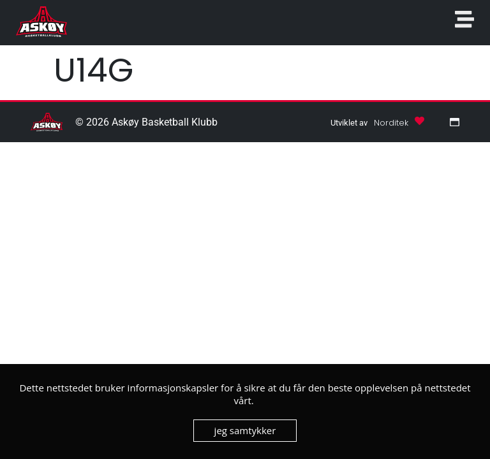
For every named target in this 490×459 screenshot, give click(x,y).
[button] (391, 121)
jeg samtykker (245, 430)
